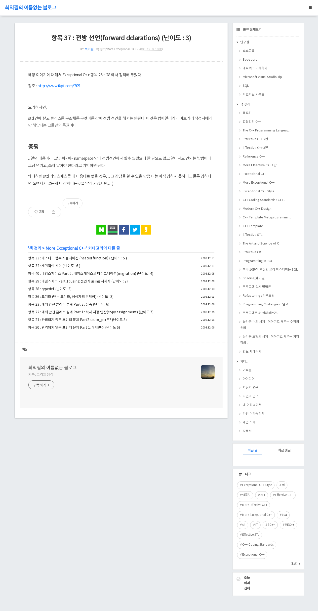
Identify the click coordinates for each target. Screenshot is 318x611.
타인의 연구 (250, 396)
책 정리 (35, 248)
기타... (244, 362)
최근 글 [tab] (252, 450)
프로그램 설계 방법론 (257, 287)
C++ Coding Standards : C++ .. (264, 200)
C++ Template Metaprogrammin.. (267, 217)
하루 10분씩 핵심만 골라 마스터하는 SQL (270, 270)
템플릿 (246, 495)
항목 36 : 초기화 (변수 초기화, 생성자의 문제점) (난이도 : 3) (71, 297)
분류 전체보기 (252, 30)
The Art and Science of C (261, 243)
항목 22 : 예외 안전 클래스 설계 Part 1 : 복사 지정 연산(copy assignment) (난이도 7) (91, 312)
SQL (246, 86)
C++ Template (253, 226)
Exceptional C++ (254, 174)
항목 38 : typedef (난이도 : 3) (50, 289)
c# (243, 525)
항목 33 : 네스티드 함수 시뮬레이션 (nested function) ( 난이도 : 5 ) (77, 258)
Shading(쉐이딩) (254, 278)
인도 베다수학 (252, 352)
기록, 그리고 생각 (40, 375)
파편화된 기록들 (253, 94)
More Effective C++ (254, 505)
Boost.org (250, 60)
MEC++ (289, 525)
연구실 (244, 42)
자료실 (247, 431)
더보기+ (295, 564)
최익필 (89, 49)
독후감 (247, 113)
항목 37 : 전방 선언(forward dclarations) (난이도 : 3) (121, 38)
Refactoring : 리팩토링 (259, 296)
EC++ (271, 525)
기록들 (247, 370)
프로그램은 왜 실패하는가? (260, 313)
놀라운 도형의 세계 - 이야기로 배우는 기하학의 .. (269, 340)
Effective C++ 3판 (255, 148)
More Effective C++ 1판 (260, 165)
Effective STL (253, 235)
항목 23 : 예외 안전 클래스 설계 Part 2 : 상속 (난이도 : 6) (68, 305)
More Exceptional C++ (65, 248)
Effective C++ (284, 495)
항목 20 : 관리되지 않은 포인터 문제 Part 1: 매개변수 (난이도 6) (74, 328)
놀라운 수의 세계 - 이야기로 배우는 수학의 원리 (269, 325)
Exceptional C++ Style (259, 191)
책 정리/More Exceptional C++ (116, 49)
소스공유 (249, 51)
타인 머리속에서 (253, 414)
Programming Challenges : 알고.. (266, 304)
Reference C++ (254, 157)
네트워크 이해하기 (255, 68)
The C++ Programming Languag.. (266, 130)
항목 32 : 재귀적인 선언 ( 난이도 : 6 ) (54, 266)
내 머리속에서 (252, 405)
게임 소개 (249, 422)
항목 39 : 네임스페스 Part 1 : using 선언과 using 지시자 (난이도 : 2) (78, 282)
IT (256, 525)
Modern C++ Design (257, 209)
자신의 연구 (250, 388)
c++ (262, 495)
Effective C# (252, 252)
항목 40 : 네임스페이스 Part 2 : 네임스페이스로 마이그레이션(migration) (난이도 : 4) (90, 274)
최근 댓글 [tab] (284, 450)
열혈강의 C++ (252, 122)
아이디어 (249, 379)
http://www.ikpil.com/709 (59, 86)
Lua (284, 515)
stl (283, 485)
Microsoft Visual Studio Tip (262, 77)
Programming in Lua (257, 261)
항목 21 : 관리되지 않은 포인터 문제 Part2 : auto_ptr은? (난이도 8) (77, 320)
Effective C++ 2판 (255, 139)
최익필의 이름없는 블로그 (30, 8)
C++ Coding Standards (258, 544)
